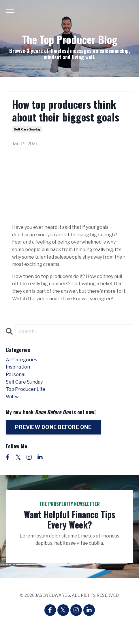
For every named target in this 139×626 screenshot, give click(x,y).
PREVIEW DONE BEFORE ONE (53, 427)
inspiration (18, 367)
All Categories (21, 359)
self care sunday (27, 129)
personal (15, 374)
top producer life (25, 389)
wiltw (12, 396)
